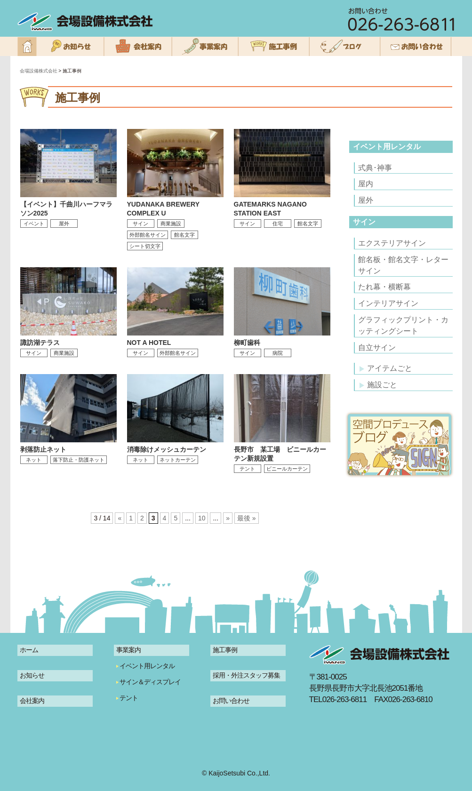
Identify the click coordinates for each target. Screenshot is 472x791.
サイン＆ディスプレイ (150, 682)
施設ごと (378, 385)
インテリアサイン (388, 303)
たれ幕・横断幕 (384, 287)
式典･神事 (375, 168)
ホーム (29, 650)
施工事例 (225, 650)
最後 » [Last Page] (246, 518)
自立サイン (377, 348)
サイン (364, 222)
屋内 (365, 184)
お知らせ (32, 675)
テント (129, 698)
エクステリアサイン (392, 243)
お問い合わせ (231, 700)
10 (202, 518)
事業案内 (128, 650)
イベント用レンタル (387, 147)
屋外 (365, 200)
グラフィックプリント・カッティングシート (403, 325)
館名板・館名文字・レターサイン (403, 265)
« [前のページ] (119, 518)
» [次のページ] (228, 518)
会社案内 (32, 700)
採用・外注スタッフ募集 (246, 675)
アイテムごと (386, 368)
